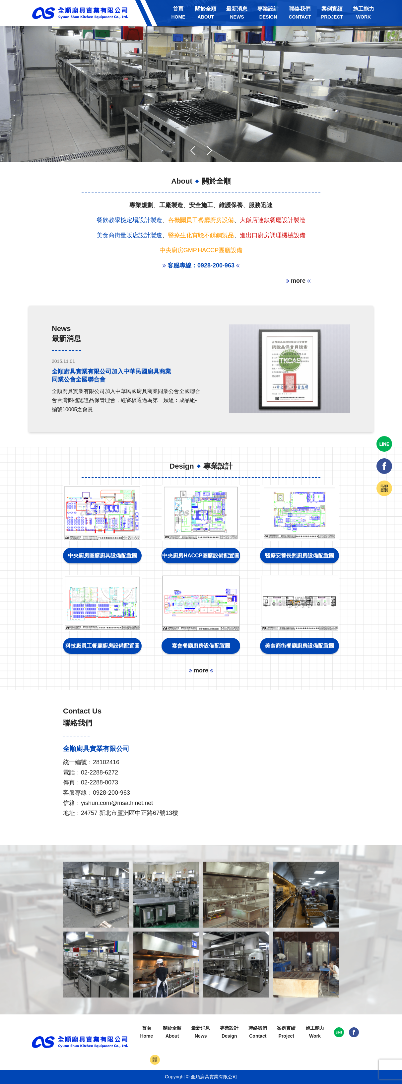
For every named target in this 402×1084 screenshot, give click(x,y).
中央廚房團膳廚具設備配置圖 (102, 555)
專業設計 (268, 13)
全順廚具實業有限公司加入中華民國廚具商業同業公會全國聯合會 (111, 375)
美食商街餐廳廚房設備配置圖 (299, 646)
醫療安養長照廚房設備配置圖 (299, 555)
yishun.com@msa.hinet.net (117, 803)
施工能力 (363, 13)
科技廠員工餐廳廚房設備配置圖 (102, 646)
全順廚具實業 (80, 13)
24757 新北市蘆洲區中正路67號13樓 (129, 813)
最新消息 (236, 13)
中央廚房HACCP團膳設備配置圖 (200, 555)
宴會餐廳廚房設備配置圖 (201, 646)
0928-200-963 (111, 792)
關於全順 (205, 13)
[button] (209, 150)
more (298, 280)
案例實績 (332, 13)
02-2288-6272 (99, 772)
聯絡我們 (300, 13)
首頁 (178, 13)
